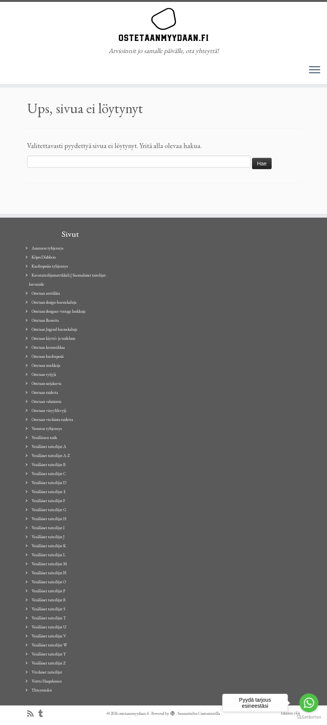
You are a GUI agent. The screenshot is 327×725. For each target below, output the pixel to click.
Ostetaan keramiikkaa (48, 347)
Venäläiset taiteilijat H (49, 518)
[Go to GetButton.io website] (309, 717)
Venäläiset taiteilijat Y (49, 654)
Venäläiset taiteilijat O (49, 581)
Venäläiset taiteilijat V (49, 636)
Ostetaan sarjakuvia (46, 383)
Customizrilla (209, 713)
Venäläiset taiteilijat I (48, 527)
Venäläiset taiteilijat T (49, 618)
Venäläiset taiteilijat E (49, 491)
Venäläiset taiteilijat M (49, 563)
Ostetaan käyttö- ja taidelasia (53, 338)
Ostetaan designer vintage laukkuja (59, 311)
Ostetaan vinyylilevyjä (49, 410)
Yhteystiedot (42, 690)
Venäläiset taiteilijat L (49, 554)
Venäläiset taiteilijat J (48, 536)
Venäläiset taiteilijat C (49, 473)
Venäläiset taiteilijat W (49, 645)
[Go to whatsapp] (308, 702)
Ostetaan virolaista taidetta (52, 419)
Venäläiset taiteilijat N (49, 572)
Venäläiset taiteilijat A (49, 446)
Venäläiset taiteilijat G (49, 509)
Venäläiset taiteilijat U (49, 627)
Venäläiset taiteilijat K (49, 545)
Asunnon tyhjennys (47, 248)
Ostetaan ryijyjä (44, 374)
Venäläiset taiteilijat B (49, 464)
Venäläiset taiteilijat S (48, 608)
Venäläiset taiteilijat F (48, 500)
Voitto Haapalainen (47, 681)
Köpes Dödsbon (44, 257)
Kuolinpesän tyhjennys (50, 266)
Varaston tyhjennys (47, 428)
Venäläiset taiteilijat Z (49, 663)
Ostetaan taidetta (45, 392)
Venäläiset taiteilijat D (49, 482)
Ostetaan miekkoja (46, 365)
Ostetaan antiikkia (46, 293)
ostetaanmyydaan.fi (134, 713)
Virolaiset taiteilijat (47, 672)
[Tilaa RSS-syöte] (32, 714)
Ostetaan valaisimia (46, 401)
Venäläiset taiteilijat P (48, 590)
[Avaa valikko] (314, 70)
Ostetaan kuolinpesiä (48, 356)
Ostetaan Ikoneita (45, 320)
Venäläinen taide (44, 437)
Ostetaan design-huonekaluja (54, 302)
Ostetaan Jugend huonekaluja (54, 329)
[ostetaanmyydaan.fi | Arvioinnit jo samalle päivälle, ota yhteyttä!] (163, 24)
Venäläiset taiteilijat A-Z (51, 455)
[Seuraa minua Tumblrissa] (43, 714)
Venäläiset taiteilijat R (49, 599)
